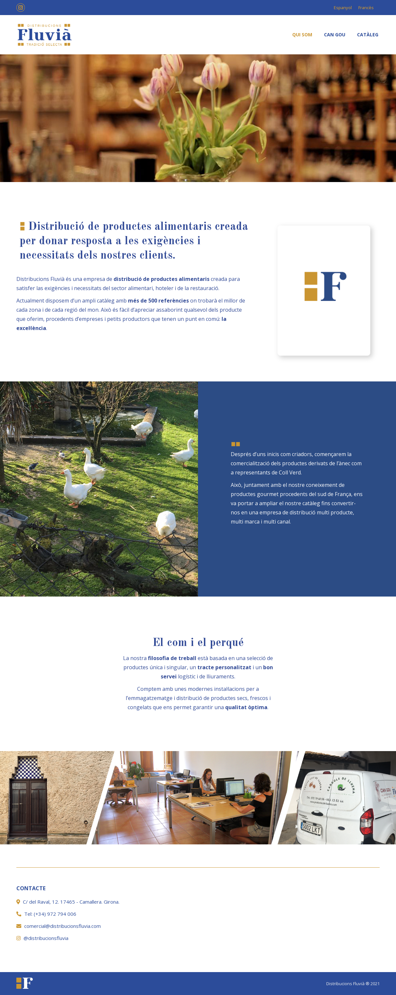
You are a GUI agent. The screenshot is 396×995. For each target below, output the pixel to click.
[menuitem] (302, 34)
